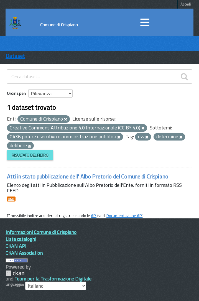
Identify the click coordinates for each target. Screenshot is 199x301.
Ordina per (16, 93)
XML (11, 199)
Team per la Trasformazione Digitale (52, 278)
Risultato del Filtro (30, 155)
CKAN (15, 273)
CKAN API (16, 246)
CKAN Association (24, 253)
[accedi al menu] (144, 22)
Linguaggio (14, 284)
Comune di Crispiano (59, 24)
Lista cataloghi (21, 239)
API (93, 216)
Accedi (185, 4)
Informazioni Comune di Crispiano (41, 232)
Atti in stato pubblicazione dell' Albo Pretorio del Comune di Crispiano (87, 176)
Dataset (15, 56)
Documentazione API (124, 216)
